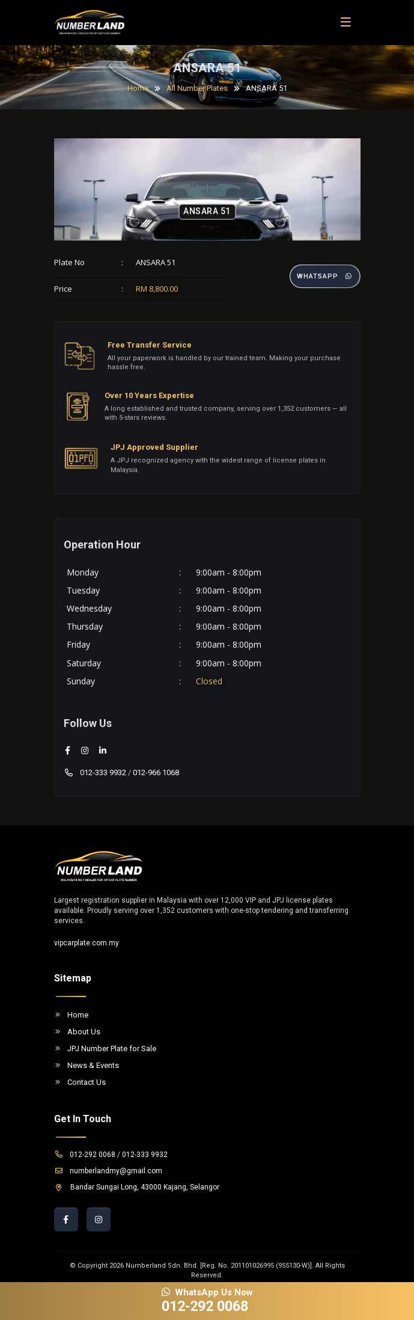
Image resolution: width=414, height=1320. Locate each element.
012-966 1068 (156, 772)
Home (137, 88)
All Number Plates (197, 88)
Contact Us (80, 1082)
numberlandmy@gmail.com (108, 1171)
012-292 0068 (84, 1154)
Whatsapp (325, 276)
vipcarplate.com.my (86, 943)
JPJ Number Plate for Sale (105, 1048)
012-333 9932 (95, 772)
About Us (77, 1031)
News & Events (86, 1065)
